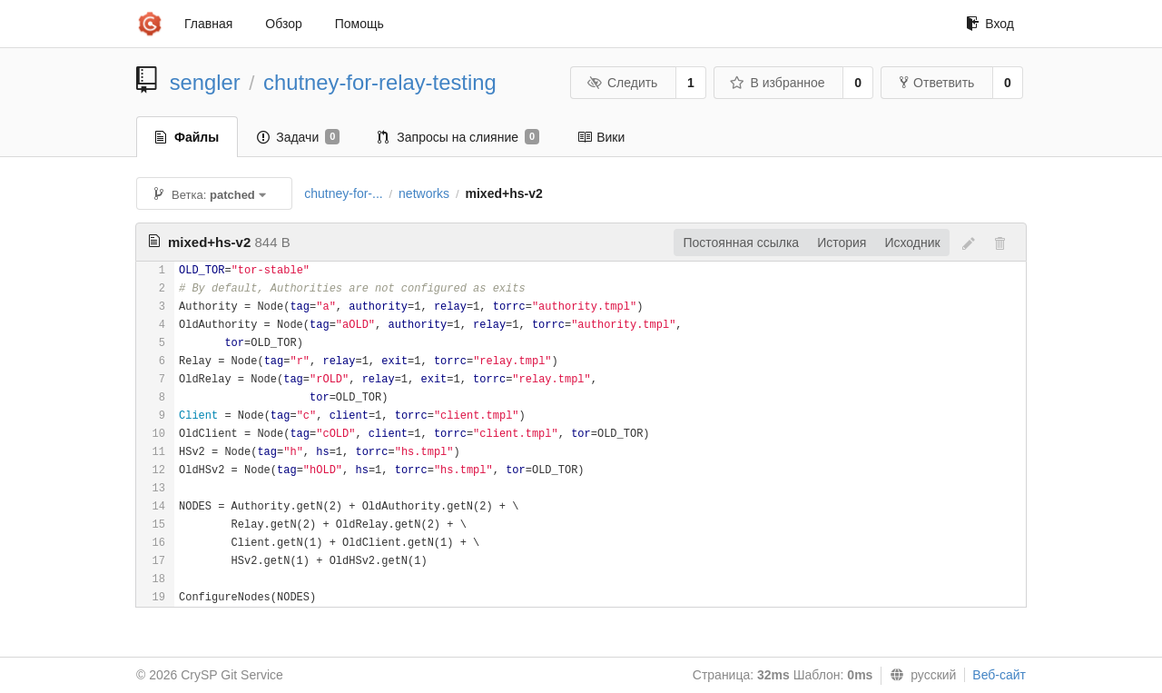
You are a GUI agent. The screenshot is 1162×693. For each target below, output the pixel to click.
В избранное (777, 82)
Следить (621, 82)
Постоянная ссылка (741, 242)
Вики (601, 137)
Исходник (912, 242)
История (841, 242)
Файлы (187, 137)
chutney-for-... (343, 193)
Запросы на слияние (458, 137)
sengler (205, 82)
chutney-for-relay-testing (380, 82)
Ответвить (937, 82)
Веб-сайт (999, 675)
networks (424, 193)
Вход (990, 23)
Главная (208, 23)
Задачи (298, 137)
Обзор (283, 23)
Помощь (359, 23)
